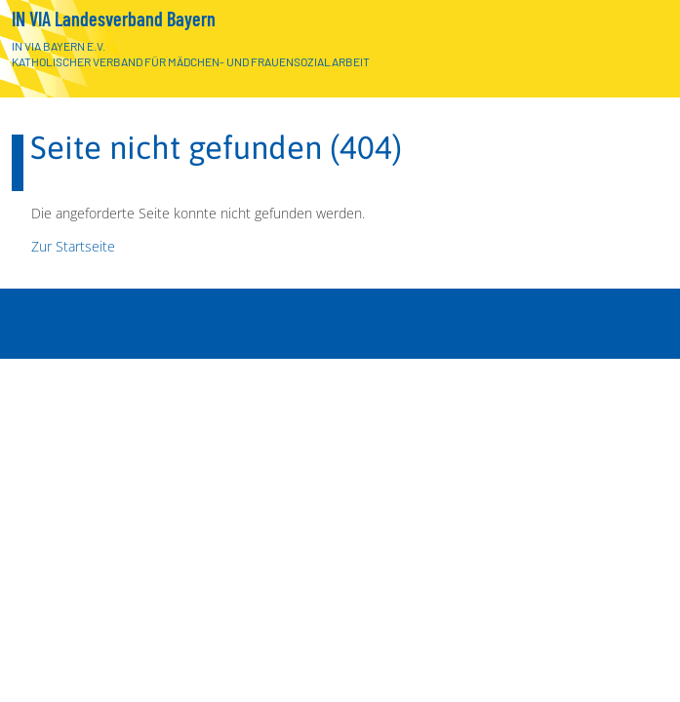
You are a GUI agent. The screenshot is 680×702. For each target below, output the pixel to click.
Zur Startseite (73, 246)
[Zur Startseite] (639, 51)
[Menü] (643, 670)
